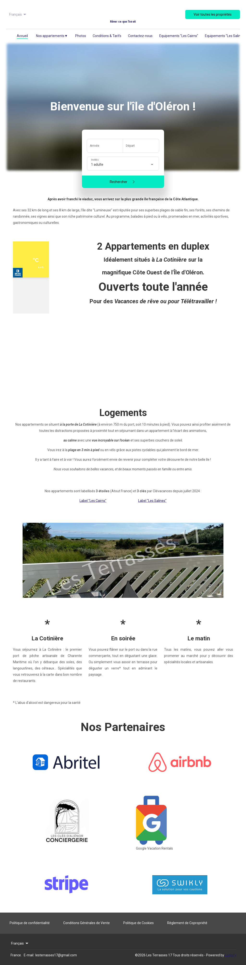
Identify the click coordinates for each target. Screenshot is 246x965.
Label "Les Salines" (152, 501)
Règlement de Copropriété (187, 923)
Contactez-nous (140, 36)
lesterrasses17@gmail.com (56, 955)
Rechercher (123, 182)
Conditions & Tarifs (107, 36)
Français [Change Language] (18, 14)
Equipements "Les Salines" (225, 36)
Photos (80, 36)
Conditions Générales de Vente (86, 923)
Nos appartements (51, 35)
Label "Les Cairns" (93, 501)
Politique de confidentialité (30, 923)
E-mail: (29, 955)
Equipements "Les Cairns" (178, 36)
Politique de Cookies (138, 923)
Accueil (22, 36)
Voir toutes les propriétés (213, 14)
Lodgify (230, 955)
